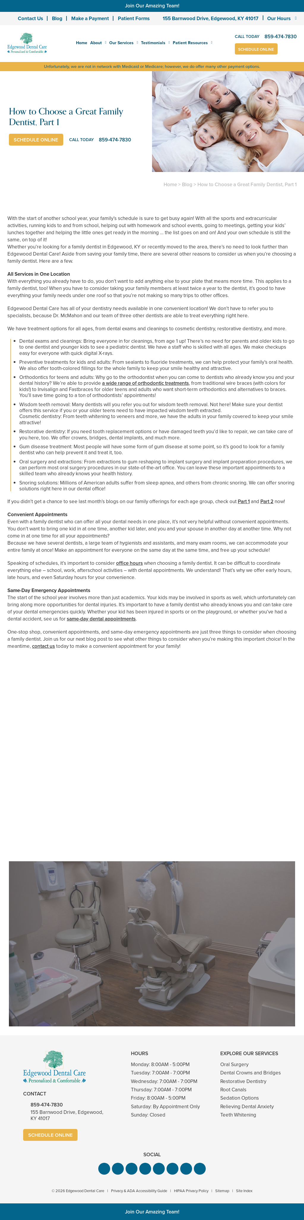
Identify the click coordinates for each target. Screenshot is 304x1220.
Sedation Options (239, 1098)
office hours (129, 563)
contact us (43, 646)
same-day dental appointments (101, 618)
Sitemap (222, 1190)
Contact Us (30, 18)
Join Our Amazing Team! (152, 5)
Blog (57, 18)
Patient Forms (134, 18)
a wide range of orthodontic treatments (145, 383)
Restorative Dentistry (243, 1081)
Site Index (244, 1190)
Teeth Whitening (238, 1115)
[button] (104, 1168)
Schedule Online (257, 49)
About (96, 43)
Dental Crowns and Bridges (250, 1073)
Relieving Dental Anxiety (247, 1106)
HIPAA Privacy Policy (191, 1190)
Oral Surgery (234, 1064)
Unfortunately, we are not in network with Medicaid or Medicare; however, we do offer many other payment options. (152, 66)
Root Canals (233, 1089)
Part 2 (266, 501)
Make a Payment (90, 18)
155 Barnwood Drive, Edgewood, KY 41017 (210, 18)
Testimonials (153, 43)
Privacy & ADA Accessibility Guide (139, 1190)
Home (81, 43)
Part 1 (244, 501)
